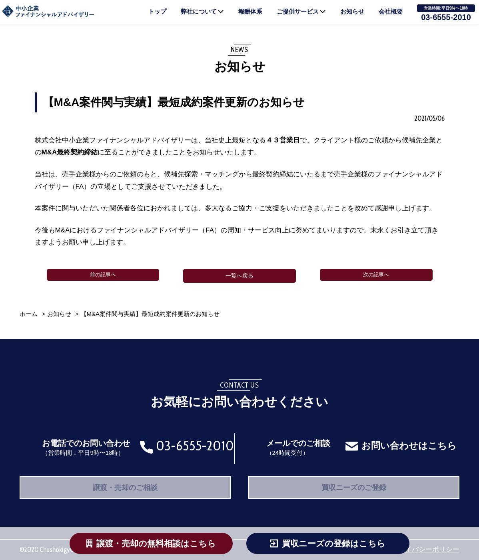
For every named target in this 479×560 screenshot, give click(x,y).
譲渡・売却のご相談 (125, 484)
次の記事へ (376, 275)
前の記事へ (103, 275)
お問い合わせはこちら (407, 440)
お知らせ (352, 11)
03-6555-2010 (446, 17)
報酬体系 (250, 11)
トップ (157, 11)
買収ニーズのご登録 (354, 484)
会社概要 (391, 11)
